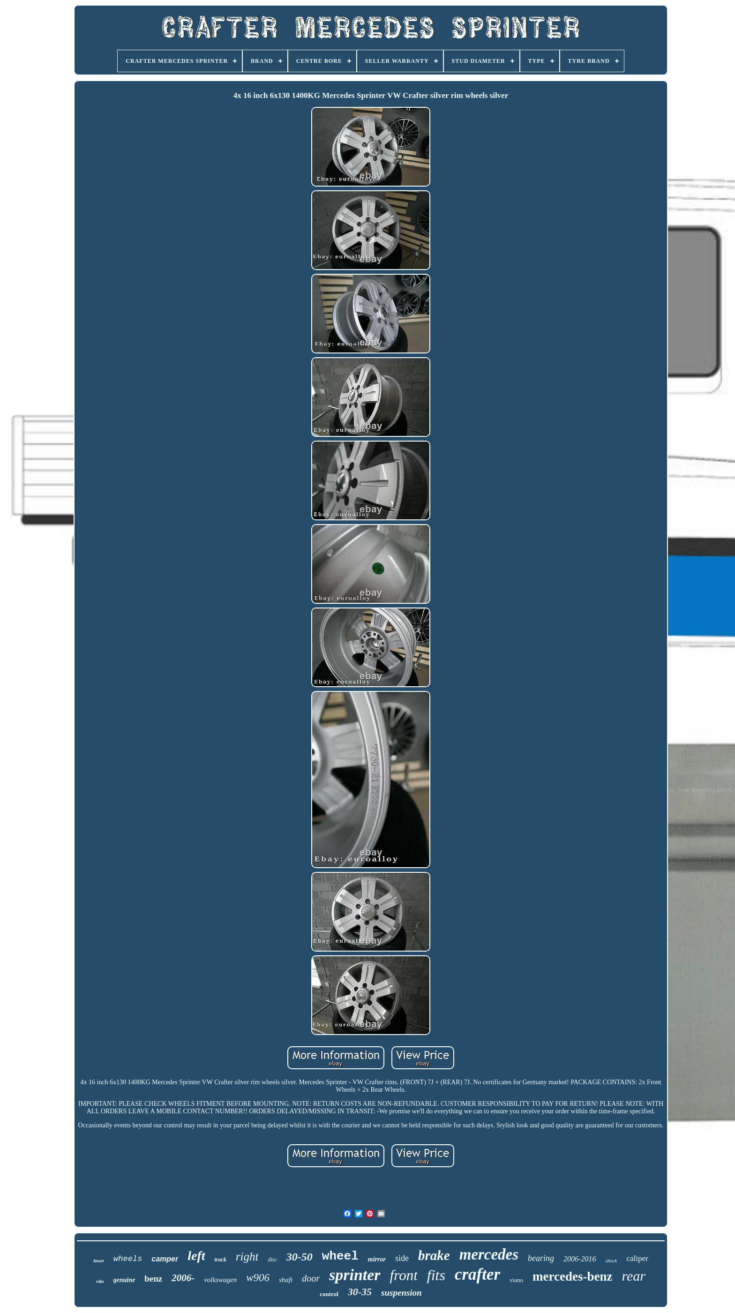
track (220, 1259)
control (329, 1294)
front (404, 1275)
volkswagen (220, 1279)
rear (633, 1275)
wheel (340, 1256)
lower (98, 1260)
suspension (401, 1293)
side (402, 1258)
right (247, 1256)
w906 (258, 1277)
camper (164, 1259)
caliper (637, 1258)
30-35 (360, 1292)
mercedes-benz (572, 1276)
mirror (377, 1259)
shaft (285, 1279)
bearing (541, 1258)
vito (100, 1281)
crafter (477, 1274)
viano (516, 1279)
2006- (183, 1277)
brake (434, 1255)
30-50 (299, 1257)
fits (436, 1275)
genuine (124, 1279)
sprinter (355, 1274)
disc (272, 1259)
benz (153, 1278)
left (196, 1255)
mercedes (488, 1254)
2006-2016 (579, 1259)
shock (611, 1260)
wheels (127, 1258)
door (311, 1278)
